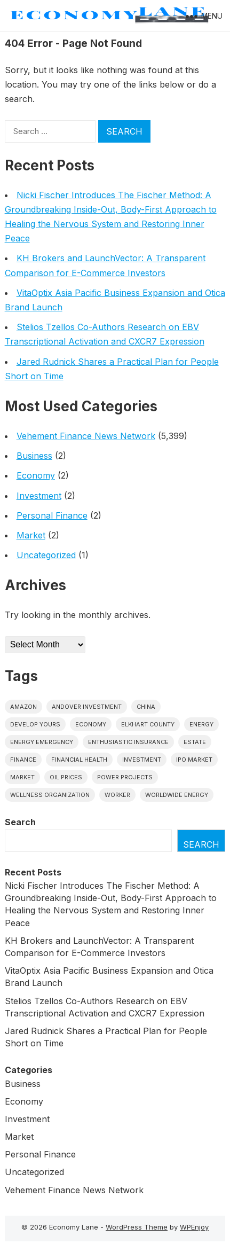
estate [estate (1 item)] (195, 742)
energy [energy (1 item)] (201, 724)
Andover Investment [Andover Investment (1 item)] (87, 706)
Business (34, 455)
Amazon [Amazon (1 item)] (23, 706)
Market (31, 535)
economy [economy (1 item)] (90, 724)
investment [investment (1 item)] (141, 759)
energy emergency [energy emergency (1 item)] (41, 742)
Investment (39, 495)
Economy (36, 475)
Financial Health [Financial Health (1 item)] (79, 759)
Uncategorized (46, 555)
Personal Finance (52, 515)
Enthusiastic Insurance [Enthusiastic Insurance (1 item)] (128, 742)
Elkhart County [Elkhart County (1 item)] (148, 724)
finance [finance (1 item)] (23, 759)
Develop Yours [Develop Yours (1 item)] (35, 724)
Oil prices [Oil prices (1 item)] (66, 777)
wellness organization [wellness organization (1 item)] (50, 795)
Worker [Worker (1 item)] (117, 795)
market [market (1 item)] (22, 777)
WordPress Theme (137, 1227)
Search (20, 822)
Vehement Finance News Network (86, 436)
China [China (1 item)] (146, 706)
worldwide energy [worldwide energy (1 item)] (176, 795)
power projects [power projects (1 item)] (125, 777)
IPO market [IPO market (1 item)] (194, 759)
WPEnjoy (194, 1227)
